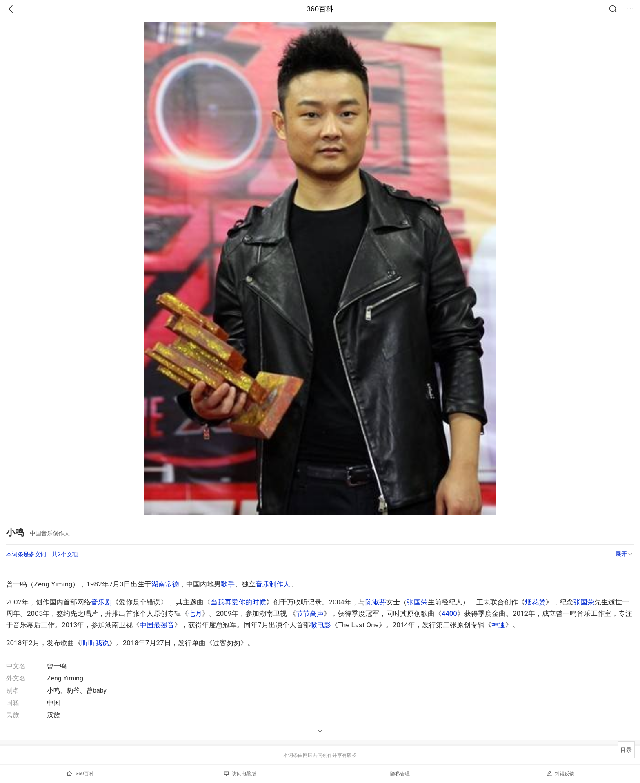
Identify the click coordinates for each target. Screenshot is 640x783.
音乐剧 (101, 602)
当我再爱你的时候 (238, 602)
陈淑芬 (375, 602)
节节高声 (310, 613)
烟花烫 (535, 602)
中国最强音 (157, 625)
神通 (498, 625)
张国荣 (417, 602)
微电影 (320, 625)
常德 (172, 584)
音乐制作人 (273, 584)
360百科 (320, 9)
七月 (195, 613)
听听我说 (95, 643)
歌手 (228, 584)
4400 (449, 613)
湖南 (158, 584)
